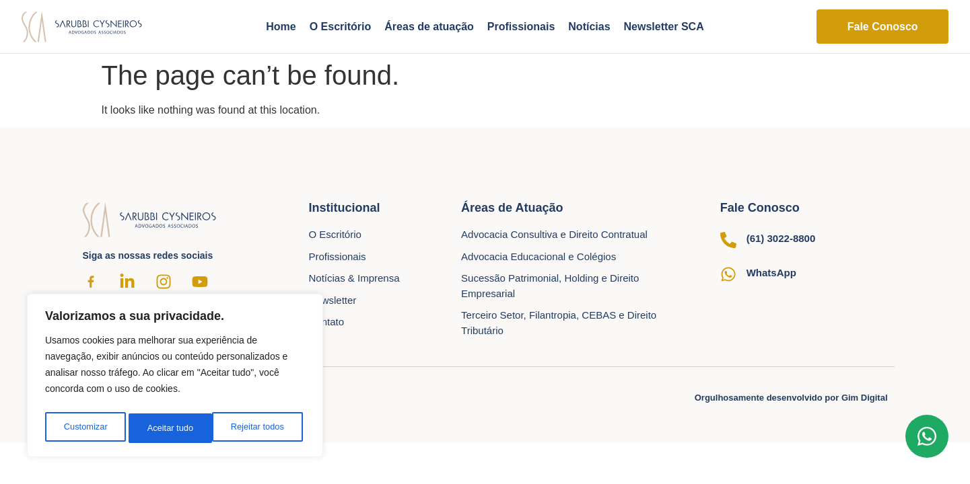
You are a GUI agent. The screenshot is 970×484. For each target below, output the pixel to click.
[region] (175, 378)
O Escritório (341, 26)
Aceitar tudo (264, 428)
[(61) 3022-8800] (728, 240)
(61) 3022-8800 (781, 238)
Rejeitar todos (174, 428)
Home (281, 26)
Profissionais (521, 26)
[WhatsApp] (728, 274)
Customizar (84, 428)
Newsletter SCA (664, 26)
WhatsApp (771, 272)
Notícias (589, 26)
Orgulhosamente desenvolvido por (791, 398)
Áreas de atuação (429, 26)
